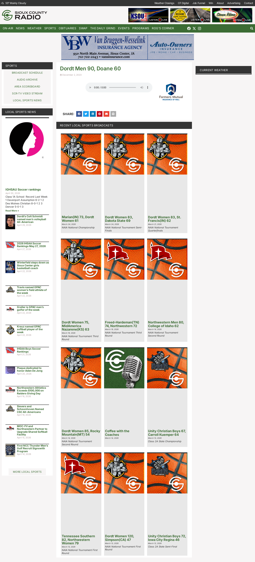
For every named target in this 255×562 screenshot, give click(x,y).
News (20, 28)
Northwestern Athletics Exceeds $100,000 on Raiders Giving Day (31, 390)
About (220, 3)
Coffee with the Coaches (117, 433)
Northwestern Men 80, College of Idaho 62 (166, 324)
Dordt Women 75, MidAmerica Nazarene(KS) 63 (75, 325)
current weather (214, 70)
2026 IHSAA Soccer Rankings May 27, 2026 (31, 245)
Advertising (233, 3)
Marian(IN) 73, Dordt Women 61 (78, 219)
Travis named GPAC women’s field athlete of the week (32, 290)
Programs (140, 28)
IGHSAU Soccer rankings (23, 189)
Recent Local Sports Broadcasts (86, 125)
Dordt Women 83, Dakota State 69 (119, 219)
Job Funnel (198, 3)
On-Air (8, 28)
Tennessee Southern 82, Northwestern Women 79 (78, 539)
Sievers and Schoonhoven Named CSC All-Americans (30, 409)
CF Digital (183, 3)
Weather (34, 28)
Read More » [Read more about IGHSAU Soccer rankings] (12, 210)
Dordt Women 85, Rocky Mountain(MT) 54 (81, 433)
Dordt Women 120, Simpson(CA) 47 (119, 538)
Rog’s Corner (163, 28)
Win (211, 3)
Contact (248, 3)
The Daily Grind (102, 28)
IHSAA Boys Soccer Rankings (29, 350)
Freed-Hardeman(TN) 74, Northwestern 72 (122, 324)
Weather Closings (164, 3)
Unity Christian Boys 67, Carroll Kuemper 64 (167, 433)
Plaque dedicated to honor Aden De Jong (29, 369)
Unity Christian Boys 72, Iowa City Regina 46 (167, 538)
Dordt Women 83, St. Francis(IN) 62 (164, 219)
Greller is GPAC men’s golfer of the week (30, 308)
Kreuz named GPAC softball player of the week (30, 329)
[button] (252, 28)
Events (124, 28)
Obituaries (67, 28)
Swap (83, 28)
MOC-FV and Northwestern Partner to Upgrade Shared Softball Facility (32, 430)
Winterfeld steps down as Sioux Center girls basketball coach (33, 265)
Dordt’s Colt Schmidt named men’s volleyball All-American (31, 219)
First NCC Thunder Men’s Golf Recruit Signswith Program (32, 448)
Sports (50, 28)
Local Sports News (20, 112)
